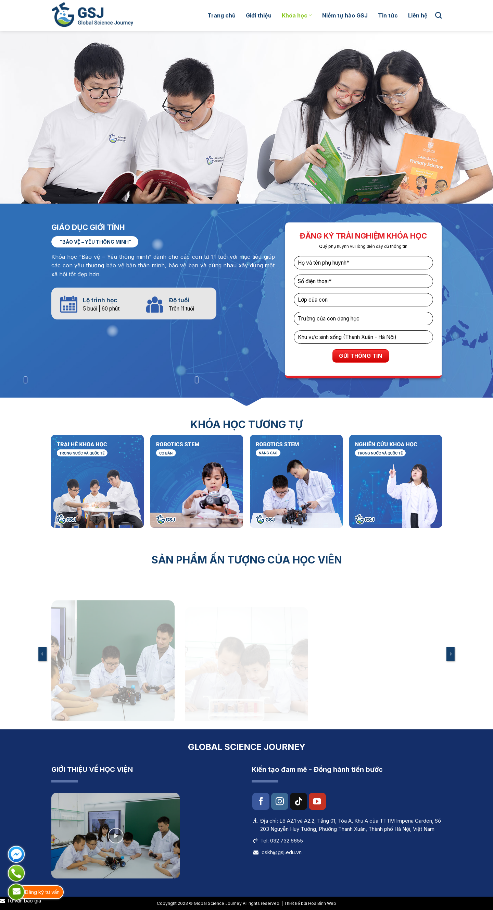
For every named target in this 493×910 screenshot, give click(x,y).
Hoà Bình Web (322, 903)
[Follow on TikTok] (298, 801)
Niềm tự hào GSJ (345, 15)
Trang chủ (221, 15)
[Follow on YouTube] (317, 801)
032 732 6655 (286, 840)
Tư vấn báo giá (20, 900)
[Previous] (42, 654)
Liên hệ (418, 15)
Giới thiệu (258, 15)
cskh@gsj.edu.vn (282, 852)
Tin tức (388, 15)
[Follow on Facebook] (260, 801)
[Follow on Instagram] (279, 801)
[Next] (450, 654)
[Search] (438, 15)
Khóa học (297, 15)
